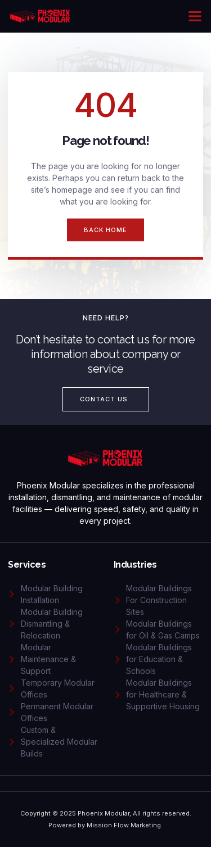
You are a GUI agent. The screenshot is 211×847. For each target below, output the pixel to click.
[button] (195, 16)
